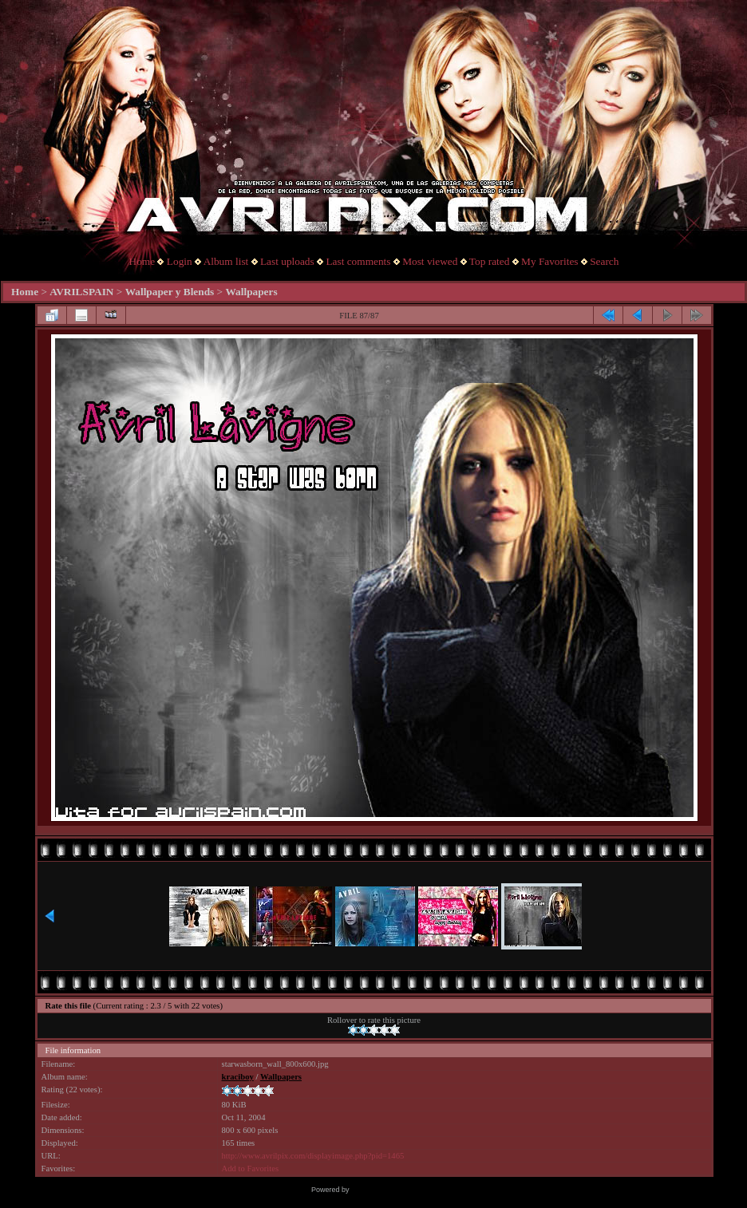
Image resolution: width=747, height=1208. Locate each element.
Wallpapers (251, 292)
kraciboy (238, 1076)
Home (142, 261)
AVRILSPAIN (81, 292)
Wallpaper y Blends (170, 292)
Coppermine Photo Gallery (393, 1190)
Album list (226, 261)
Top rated (489, 261)
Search (604, 261)
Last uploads (287, 261)
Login (179, 261)
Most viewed (429, 261)
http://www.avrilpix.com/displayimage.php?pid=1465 (313, 1155)
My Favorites (549, 261)
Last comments (358, 261)
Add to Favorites (250, 1168)
